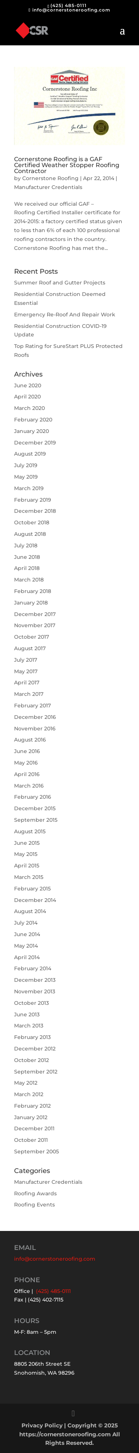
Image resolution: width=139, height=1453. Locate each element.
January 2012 (30, 1117)
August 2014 (30, 911)
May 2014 (26, 945)
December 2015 (35, 808)
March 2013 (28, 1025)
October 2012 (31, 1060)
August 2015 (30, 831)
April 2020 (27, 396)
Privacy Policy (42, 1425)
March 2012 (28, 1094)
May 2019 (26, 476)
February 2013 (32, 1037)
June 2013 (27, 1014)
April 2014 (27, 957)
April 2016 (27, 774)
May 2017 (25, 671)
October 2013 (31, 1003)
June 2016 (27, 751)
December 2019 (35, 442)
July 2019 (25, 465)
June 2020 (27, 385)
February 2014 (32, 968)
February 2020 (33, 419)
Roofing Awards (35, 1193)
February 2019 (32, 499)
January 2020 (31, 431)
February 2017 (32, 705)
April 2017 (26, 682)
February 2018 (32, 591)
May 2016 (26, 762)
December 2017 (35, 614)
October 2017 (31, 636)
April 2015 (26, 865)
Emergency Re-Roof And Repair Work (64, 314)
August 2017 (30, 648)
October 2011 (31, 1140)
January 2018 (31, 602)
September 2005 (36, 1151)
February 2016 (32, 797)
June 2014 (27, 934)
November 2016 (35, 728)
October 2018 (31, 522)
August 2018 (30, 534)
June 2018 (27, 557)
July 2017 (25, 660)
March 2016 (29, 785)
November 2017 (34, 625)
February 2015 (32, 888)
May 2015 (25, 854)
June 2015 (27, 843)
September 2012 (35, 1071)
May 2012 (25, 1082)
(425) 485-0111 (68, 5)
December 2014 (35, 900)
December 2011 (34, 1128)
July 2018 (25, 545)
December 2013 (35, 980)
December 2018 (35, 511)
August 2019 (30, 453)
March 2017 (28, 694)
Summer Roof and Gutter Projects (59, 282)
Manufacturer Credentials (48, 187)
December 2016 (35, 717)
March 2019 (29, 488)
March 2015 (28, 877)
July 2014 (25, 922)
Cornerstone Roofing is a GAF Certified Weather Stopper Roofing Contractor (66, 165)
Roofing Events (34, 1204)
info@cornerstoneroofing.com (54, 1258)
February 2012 (32, 1105)
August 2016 (30, 739)
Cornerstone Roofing (50, 178)
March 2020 (29, 408)
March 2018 (29, 579)
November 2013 (34, 991)
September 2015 (35, 820)
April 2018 (27, 568)
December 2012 (35, 1048)
